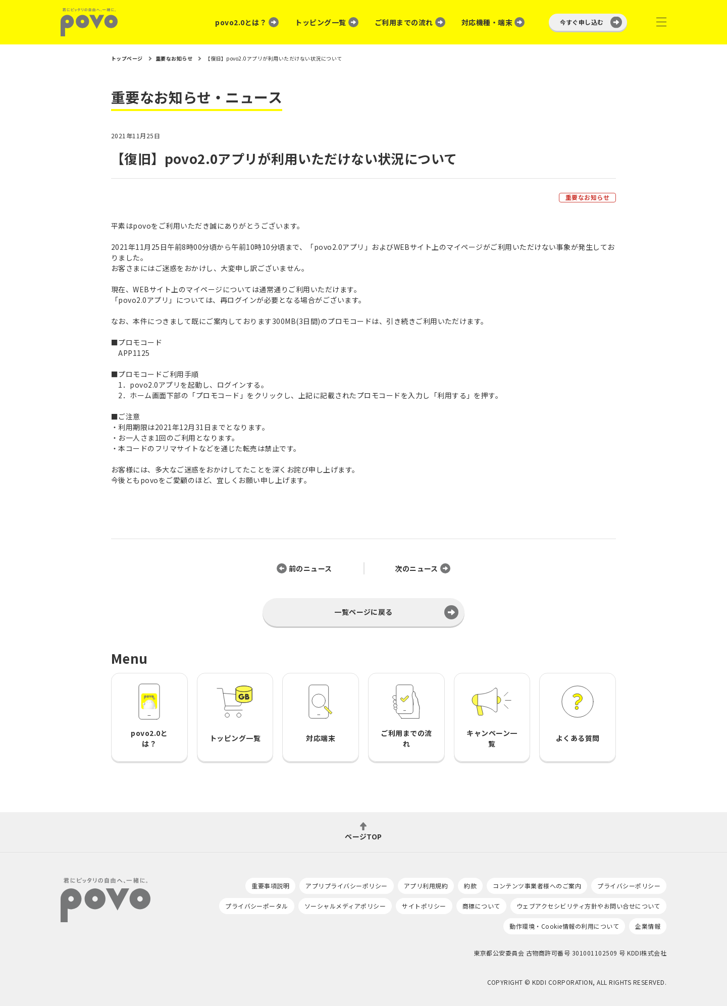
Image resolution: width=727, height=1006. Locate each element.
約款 (470, 885)
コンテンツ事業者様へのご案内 (537, 885)
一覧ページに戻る (363, 612)
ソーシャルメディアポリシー (345, 906)
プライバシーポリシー (628, 885)
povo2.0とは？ (241, 22)
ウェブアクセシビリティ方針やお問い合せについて (588, 906)
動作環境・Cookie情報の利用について (564, 926)
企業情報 (647, 926)
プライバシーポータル (256, 906)
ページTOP (363, 835)
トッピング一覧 (320, 22)
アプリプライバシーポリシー (346, 885)
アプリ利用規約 (426, 885)
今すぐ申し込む (582, 22)
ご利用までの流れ (404, 22)
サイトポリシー (424, 906)
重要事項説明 (270, 885)
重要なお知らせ (587, 197)
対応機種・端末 (486, 22)
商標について (481, 906)
